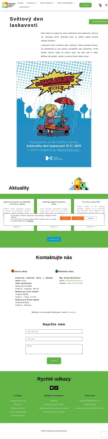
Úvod (20, 3)
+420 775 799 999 (75, 283)
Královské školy (100, 21)
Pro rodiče (47, 3)
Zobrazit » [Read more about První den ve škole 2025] (91, 227)
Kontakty (25, 7)
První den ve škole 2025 (91, 202)
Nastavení (90, 218)
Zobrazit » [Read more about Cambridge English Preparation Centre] (54, 227)
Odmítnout (77, 218)
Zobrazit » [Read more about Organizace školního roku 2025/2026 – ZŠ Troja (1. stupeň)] (17, 227)
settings (30, 221)
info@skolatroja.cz (74, 280)
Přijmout (64, 218)
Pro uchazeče (66, 3)
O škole (32, 3)
